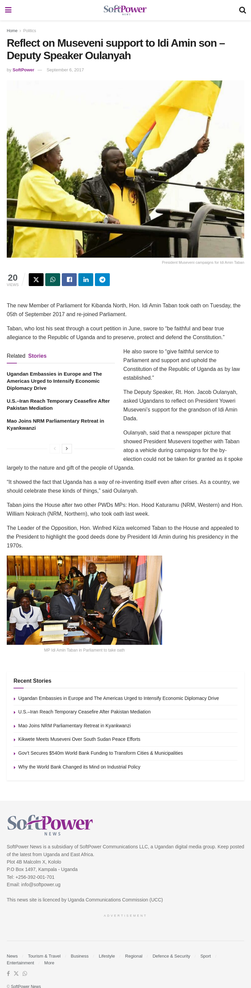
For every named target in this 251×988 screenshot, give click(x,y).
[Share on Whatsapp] (52, 279)
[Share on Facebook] (69, 279)
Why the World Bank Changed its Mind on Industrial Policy (79, 767)
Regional (133, 956)
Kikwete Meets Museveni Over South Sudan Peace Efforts (79, 739)
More (49, 962)
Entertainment (20, 962)
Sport (205, 956)
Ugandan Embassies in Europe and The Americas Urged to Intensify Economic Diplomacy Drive (54, 381)
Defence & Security (171, 956)
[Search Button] (242, 10)
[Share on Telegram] (102, 279)
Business (80, 956)
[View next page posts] (67, 448)
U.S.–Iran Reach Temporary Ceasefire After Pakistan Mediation (84, 711)
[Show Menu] (8, 10)
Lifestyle (107, 956)
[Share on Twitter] (36, 279)
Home (12, 30)
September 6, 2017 (65, 69)
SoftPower (23, 69)
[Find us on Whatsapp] (25, 974)
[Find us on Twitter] (16, 974)
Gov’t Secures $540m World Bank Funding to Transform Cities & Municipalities (100, 753)
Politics (29, 30)
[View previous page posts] (55, 448)
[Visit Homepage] (125, 10)
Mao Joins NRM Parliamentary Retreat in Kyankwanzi (74, 725)
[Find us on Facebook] (8, 974)
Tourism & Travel (44, 956)
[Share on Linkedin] (85, 279)
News (12, 956)
